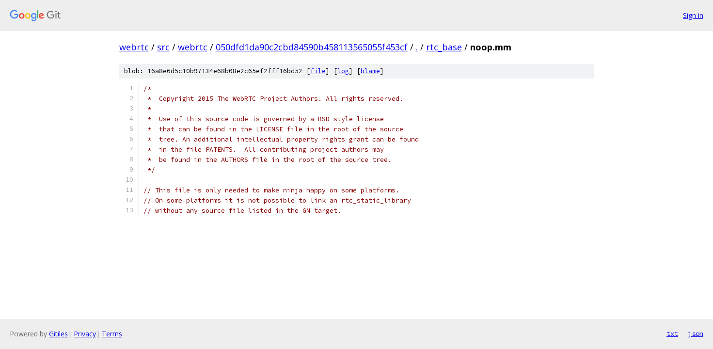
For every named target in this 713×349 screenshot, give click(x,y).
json (695, 333)
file (318, 71)
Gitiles (58, 333)
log (343, 71)
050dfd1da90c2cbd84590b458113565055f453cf (312, 47)
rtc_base (444, 47)
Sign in (693, 15)
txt (672, 333)
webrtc (134, 47)
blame (370, 71)
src (163, 47)
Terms (112, 333)
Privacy (85, 333)
